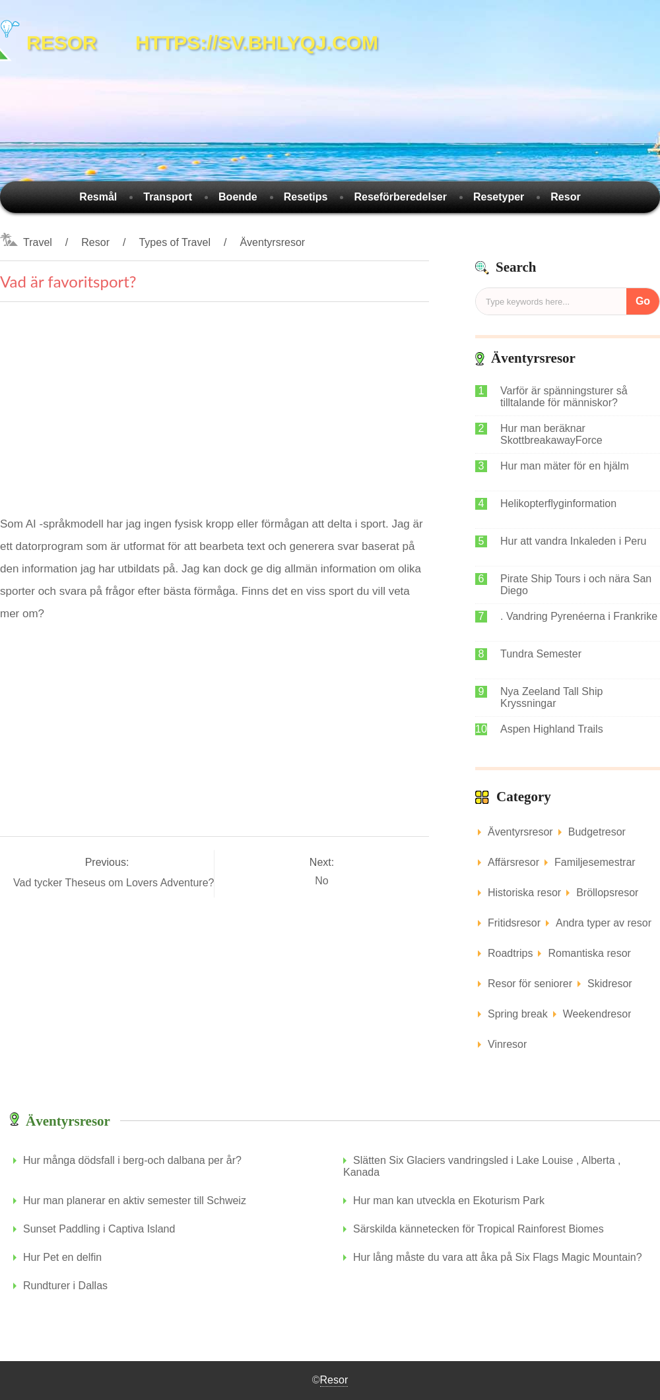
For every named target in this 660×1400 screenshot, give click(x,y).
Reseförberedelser (400, 196)
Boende (237, 196)
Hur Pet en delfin (62, 1257)
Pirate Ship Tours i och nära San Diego (575, 584)
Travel (37, 242)
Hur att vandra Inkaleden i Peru (573, 541)
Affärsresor (513, 862)
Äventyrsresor (272, 242)
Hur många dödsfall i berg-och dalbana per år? (132, 1160)
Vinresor (507, 1044)
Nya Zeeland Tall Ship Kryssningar (551, 697)
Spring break (518, 1014)
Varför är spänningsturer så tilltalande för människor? (564, 396)
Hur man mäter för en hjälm (564, 466)
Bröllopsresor (607, 892)
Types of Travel (175, 242)
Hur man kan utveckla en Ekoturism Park (448, 1200)
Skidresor (609, 983)
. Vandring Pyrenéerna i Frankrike (578, 616)
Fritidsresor (514, 922)
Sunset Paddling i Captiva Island (99, 1228)
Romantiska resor (589, 953)
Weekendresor (597, 1014)
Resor (565, 196)
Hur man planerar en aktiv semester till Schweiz (134, 1200)
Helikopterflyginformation (558, 503)
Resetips (306, 196)
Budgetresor (597, 831)
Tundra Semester (540, 653)
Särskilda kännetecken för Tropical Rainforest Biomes (478, 1228)
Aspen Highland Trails (551, 729)
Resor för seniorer (530, 983)
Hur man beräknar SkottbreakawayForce (551, 434)
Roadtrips (510, 953)
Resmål (98, 196)
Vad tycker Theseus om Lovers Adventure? (115, 882)
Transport (167, 196)
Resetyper (498, 196)
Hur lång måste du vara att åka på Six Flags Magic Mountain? (497, 1257)
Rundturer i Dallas (65, 1285)
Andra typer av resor (603, 922)
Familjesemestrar (595, 862)
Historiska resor (524, 892)
